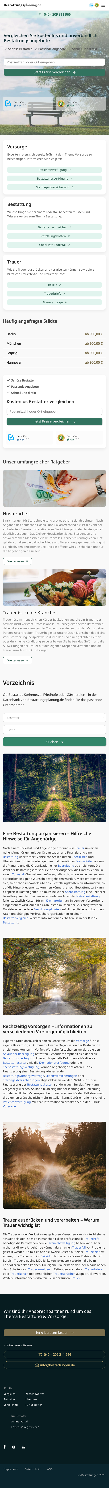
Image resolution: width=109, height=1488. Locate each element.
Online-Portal (19, 1421)
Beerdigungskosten (47, 909)
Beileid (45, 1256)
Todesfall (18, 874)
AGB (49, 1469)
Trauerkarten (19, 1274)
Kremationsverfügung (54, 1063)
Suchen (52, 742)
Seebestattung (75, 892)
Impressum (11, 1469)
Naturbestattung (88, 896)
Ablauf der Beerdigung (18, 1054)
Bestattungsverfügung (18, 1058)
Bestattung (10, 857)
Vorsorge (82, 1041)
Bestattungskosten (40, 1084)
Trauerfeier (92, 1252)
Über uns (31, 1399)
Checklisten (79, 857)
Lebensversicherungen (61, 1076)
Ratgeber (9, 1399)
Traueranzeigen (39, 1269)
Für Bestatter (34, 1404)
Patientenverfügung (17, 1102)
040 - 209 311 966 (57, 14)
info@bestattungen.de (57, 1365)
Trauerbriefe (93, 1269)
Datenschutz (33, 1469)
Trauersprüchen (64, 1274)
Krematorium (55, 901)
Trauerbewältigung (62, 1243)
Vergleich (10, 1393)
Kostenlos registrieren (25, 1427)
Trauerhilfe (91, 1239)
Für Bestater (18, 1416)
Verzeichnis (11, 1404)
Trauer (79, 848)
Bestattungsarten (15, 1063)
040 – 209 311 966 (57, 1354)
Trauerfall (79, 1247)
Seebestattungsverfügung (21, 1067)
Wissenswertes (35, 1393)
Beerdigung (66, 866)
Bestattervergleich (15, 918)
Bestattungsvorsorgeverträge (23, 1076)
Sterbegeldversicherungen (21, 1080)
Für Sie (8, 1388)
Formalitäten (85, 861)
